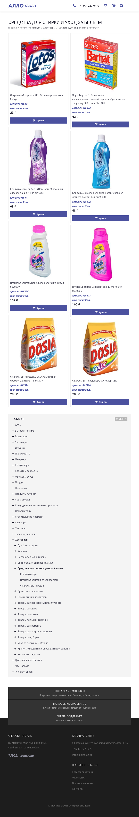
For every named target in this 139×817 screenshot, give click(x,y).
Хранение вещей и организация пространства (44, 648)
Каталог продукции (30, 27)
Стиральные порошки (32, 585)
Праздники (21, 488)
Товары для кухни (28, 614)
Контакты (77, 788)
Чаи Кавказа (22, 666)
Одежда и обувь (24, 476)
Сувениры (20, 522)
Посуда (19, 482)
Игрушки (20, 448)
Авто (18, 425)
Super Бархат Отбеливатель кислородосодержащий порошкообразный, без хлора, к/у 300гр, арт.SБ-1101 (99, 99)
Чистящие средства (29, 654)
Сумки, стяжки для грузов (32, 597)
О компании (78, 777)
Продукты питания (25, 494)
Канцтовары (22, 465)
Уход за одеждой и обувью (33, 643)
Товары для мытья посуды (33, 620)
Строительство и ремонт (29, 516)
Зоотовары (21, 442)
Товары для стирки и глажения (35, 631)
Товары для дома (27, 608)
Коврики (22, 551)
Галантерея (21, 436)
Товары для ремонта (29, 625)
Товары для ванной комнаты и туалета (39, 602)
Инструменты (22, 453)
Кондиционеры (28, 574)
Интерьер (20, 459)
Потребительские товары (32, 557)
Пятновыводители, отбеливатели (39, 580)
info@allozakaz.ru (82, 755)
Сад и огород (22, 499)
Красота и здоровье (26, 471)
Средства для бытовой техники (35, 562)
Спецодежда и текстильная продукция (37, 505)
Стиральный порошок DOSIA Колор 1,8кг (95, 380)
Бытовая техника (24, 430)
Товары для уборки (28, 637)
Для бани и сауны (28, 545)
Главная (12, 27)
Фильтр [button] (121, 419)
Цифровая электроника (28, 660)
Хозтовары (49, 27)
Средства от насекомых (31, 591)
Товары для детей (25, 534)
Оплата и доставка (82, 783)
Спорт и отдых (23, 511)
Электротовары (24, 671)
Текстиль (20, 528)
